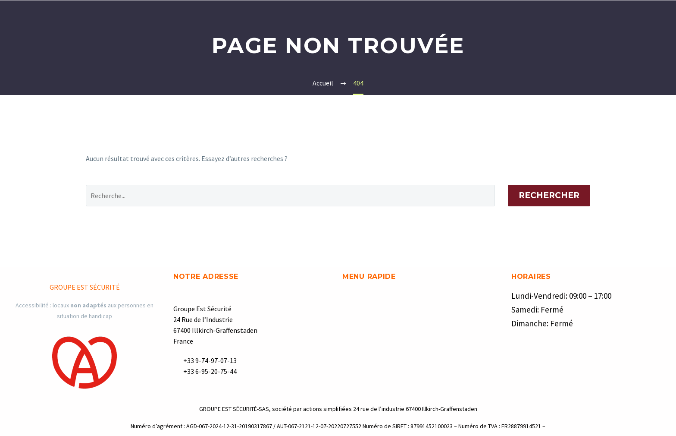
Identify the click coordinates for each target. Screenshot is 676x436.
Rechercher (549, 195)
